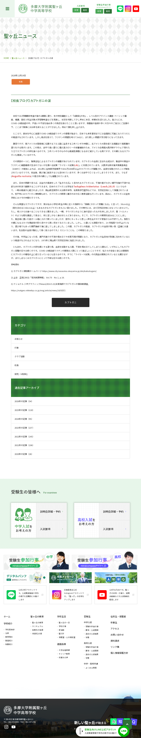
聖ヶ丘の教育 (37, 622)
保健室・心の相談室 (67, 637)
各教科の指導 (37, 630)
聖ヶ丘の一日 (64, 622)
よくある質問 (91, 667)
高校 (85, 10)
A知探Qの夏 (37, 633)
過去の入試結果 (92, 633)
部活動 (61, 630)
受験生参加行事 (92, 626)
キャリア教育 (64, 654)
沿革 (7, 633)
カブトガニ (71, 302)
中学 (76, 10)
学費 (87, 637)
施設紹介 (9, 640)
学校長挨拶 (10, 629)
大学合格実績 (64, 650)
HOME (6, 58)
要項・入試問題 (92, 630)
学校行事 (62, 626)
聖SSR (61, 633)
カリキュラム (37, 626)
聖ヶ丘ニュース (18, 58)
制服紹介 (9, 644)
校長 (21, 81)
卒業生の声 (63, 657)
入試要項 (51, 529)
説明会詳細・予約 (51, 511)
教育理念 (9, 637)
